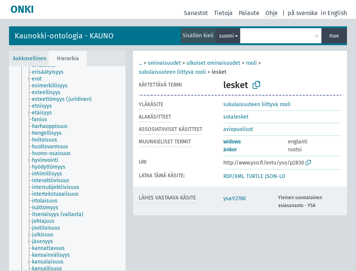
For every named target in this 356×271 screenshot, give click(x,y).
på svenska (303, 13)
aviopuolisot (238, 129)
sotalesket (235, 117)
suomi (226, 36)
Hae (334, 36)
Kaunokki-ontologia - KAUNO (64, 35)
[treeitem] (51, 72)
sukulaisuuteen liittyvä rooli (172, 72)
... (140, 63)
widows (232, 142)
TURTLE (254, 176)
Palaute (249, 13)
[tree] (67, 168)
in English (334, 13)
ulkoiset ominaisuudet (213, 63)
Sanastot (196, 13)
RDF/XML (233, 176)
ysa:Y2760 (234, 198)
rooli (251, 63)
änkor (230, 149)
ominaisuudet (164, 63)
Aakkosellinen (29, 58)
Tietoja (223, 13)
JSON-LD (275, 176)
